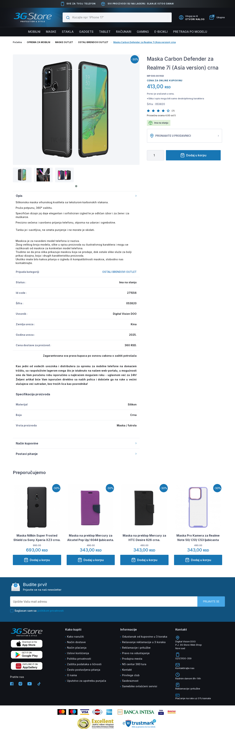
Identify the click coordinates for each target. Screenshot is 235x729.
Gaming (143, 31)
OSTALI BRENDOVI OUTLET (93, 42)
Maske (51, 31)
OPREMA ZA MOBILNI (38, 42)
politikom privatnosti (50, 610)
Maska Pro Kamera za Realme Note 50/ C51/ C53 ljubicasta (198, 538)
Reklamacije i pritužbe (136, 647)
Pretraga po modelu (190, 31)
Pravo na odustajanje (136, 653)
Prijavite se (211, 601)
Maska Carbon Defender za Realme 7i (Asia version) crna (144, 42)
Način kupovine (76, 443)
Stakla (68, 31)
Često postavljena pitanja (83, 669)
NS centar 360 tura (134, 664)
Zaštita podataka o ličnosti (84, 664)
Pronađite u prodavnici (184, 136)
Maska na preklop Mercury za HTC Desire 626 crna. (144, 538)
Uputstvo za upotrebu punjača (86, 680)
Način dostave (76, 642)
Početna (17, 42)
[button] (149, 110)
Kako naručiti (75, 636)
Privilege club (131, 675)
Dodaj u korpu (193, 155)
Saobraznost (130, 680)
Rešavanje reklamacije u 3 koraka (144, 642)
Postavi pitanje (76, 454)
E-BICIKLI (161, 31)
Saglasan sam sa (37, 611)
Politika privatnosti (79, 658)
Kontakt (127, 669)
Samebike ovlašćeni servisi (139, 686)
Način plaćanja (76, 647)
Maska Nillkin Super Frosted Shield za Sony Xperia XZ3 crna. (37, 538)
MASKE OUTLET (64, 42)
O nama (72, 675)
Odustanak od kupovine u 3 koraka (144, 636)
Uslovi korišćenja (78, 653)
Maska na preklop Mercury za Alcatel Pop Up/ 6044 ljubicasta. (90, 538)
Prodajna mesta (132, 658)
